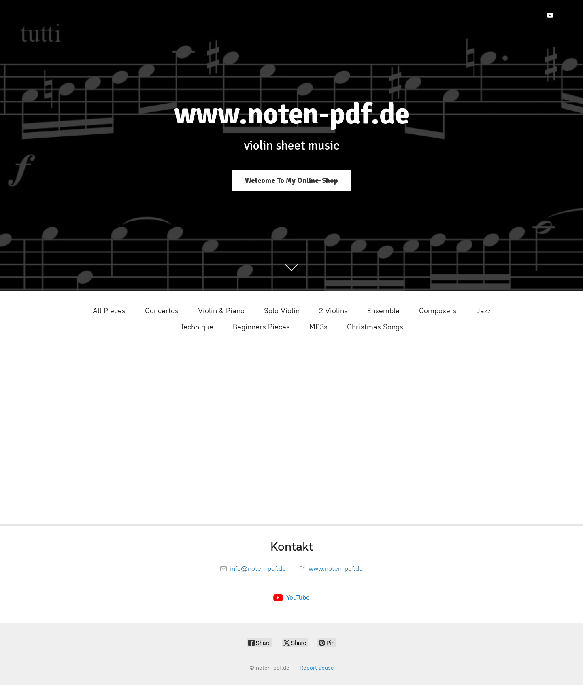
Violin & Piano (221, 310)
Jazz (483, 310)
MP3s (318, 326)
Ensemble (383, 310)
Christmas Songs (375, 326)
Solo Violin (282, 310)
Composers (438, 310)
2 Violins (333, 310)
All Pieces (109, 310)
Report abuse (317, 667)
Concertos (162, 310)
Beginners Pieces (261, 326)
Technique (196, 326)
